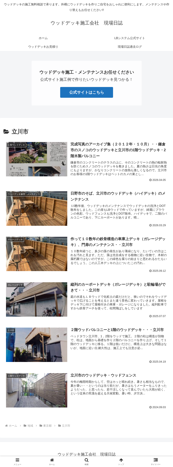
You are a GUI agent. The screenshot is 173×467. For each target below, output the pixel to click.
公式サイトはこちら (86, 92)
